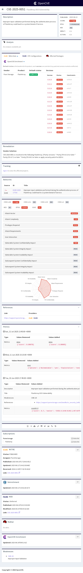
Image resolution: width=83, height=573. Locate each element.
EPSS (22, 207)
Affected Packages (55, 56)
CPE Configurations (32, 56)
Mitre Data (11, 56)
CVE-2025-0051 (16, 9)
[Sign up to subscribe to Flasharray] (75, 441)
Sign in (5, 171)
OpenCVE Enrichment (14, 61)
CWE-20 (10, 556)
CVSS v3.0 (47, 202)
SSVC (36, 207)
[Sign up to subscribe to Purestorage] (75, 438)
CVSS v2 (63, 202)
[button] (2, 9)
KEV (7, 207)
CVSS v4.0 (11, 202)
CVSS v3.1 (30, 202)
